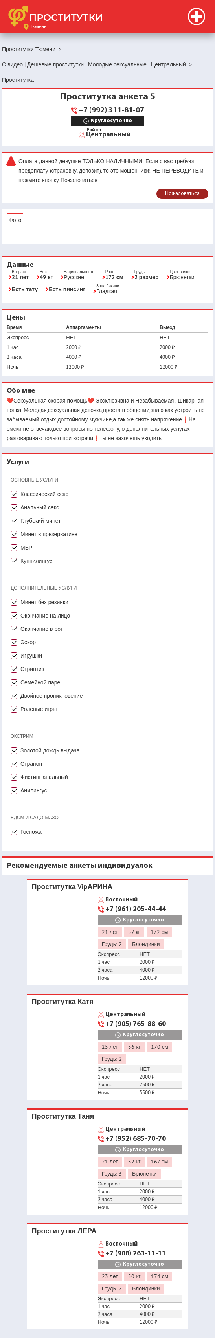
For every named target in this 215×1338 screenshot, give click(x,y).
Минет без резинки (44, 602)
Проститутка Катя (63, 1001)
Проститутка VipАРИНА (72, 886)
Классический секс (44, 494)
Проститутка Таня (63, 1116)
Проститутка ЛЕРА (64, 1230)
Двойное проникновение (51, 695)
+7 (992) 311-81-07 (111, 110)
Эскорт (29, 642)
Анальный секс (39, 507)
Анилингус (33, 790)
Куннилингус (36, 560)
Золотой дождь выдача (49, 750)
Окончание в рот (41, 628)
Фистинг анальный (44, 777)
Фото (15, 220)
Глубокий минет (40, 520)
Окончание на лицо (45, 615)
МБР (26, 547)
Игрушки (31, 655)
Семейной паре (40, 682)
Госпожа (31, 831)
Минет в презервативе (48, 534)
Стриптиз (32, 669)
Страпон (31, 763)
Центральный (108, 134)
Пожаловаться (182, 194)
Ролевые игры (38, 709)
